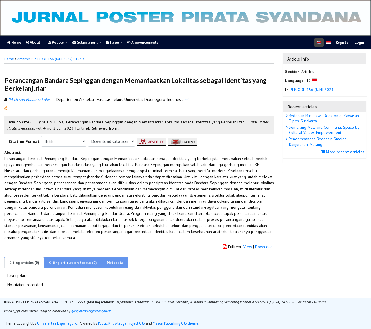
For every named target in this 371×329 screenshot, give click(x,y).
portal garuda (101, 311)
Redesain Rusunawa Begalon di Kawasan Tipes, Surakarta (323, 118)
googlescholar (80, 311)
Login (359, 42)
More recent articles (343, 151)
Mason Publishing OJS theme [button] (175, 323)
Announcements (142, 42)
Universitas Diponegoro (57, 323)
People (56, 42)
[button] (5, 107)
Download (264, 246)
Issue (113, 42)
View (247, 246)
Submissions (85, 42)
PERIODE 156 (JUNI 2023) (53, 59)
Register (343, 42)
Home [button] (9, 59)
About (33, 42)
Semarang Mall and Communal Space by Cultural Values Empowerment (323, 130)
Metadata (115, 262)
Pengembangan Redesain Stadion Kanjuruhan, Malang (317, 141)
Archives (23, 59)
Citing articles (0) (24, 262)
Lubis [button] (80, 59)
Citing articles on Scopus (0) (73, 262)
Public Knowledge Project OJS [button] (121, 323)
